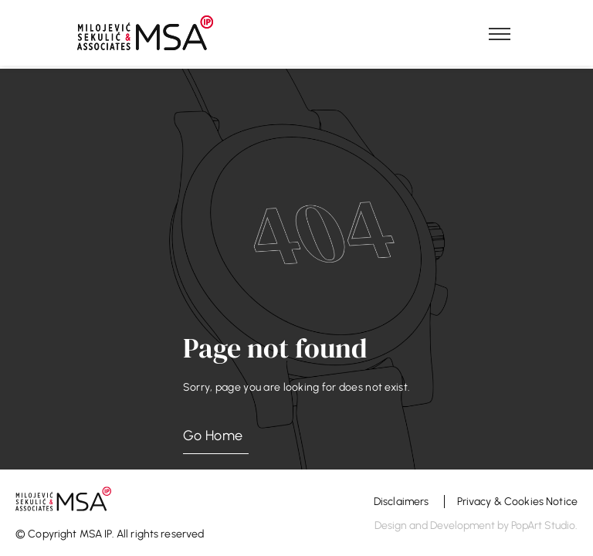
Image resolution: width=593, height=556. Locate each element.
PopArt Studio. (544, 525)
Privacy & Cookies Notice (517, 501)
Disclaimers (403, 501)
